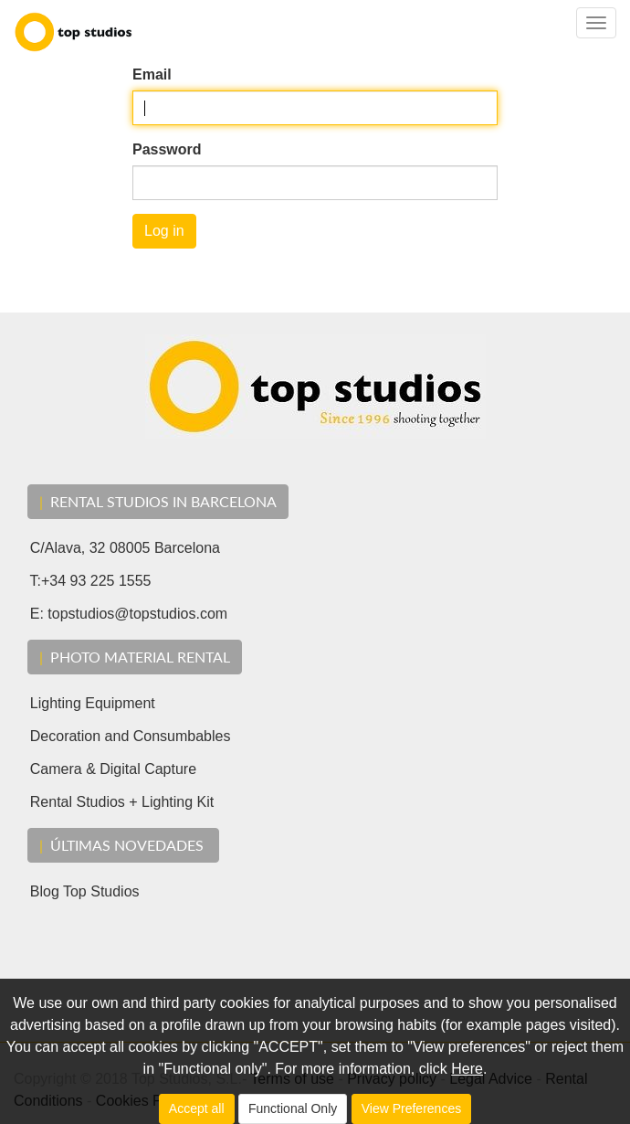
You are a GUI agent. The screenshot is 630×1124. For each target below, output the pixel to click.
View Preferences (411, 1108)
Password (167, 149)
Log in (164, 231)
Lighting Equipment (84, 703)
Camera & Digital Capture (105, 769)
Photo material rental (134, 656)
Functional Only (292, 1108)
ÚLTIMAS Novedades (123, 845)
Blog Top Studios (77, 891)
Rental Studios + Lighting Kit (114, 802)
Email (152, 74)
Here (467, 1068)
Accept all (197, 1108)
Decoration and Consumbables (122, 736)
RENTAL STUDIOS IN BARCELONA (158, 501)
